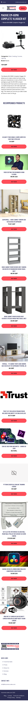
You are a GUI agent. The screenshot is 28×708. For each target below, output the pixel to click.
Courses (19, 56)
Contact (10, 695)
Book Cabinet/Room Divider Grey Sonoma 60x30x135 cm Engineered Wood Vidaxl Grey (14, 269)
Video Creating (12, 56)
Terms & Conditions (18, 695)
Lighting (3, 58)
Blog (5, 674)
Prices (23, 8)
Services (6, 671)
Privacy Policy (11, 697)
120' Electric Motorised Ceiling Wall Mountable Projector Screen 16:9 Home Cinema (14, 534)
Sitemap (18, 697)
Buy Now (14, 69)
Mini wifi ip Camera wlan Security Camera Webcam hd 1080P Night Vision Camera (14, 618)
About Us (6, 668)
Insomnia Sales (8, 662)
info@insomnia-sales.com (20, 2)
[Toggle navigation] (3, 8)
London (4, 2)
